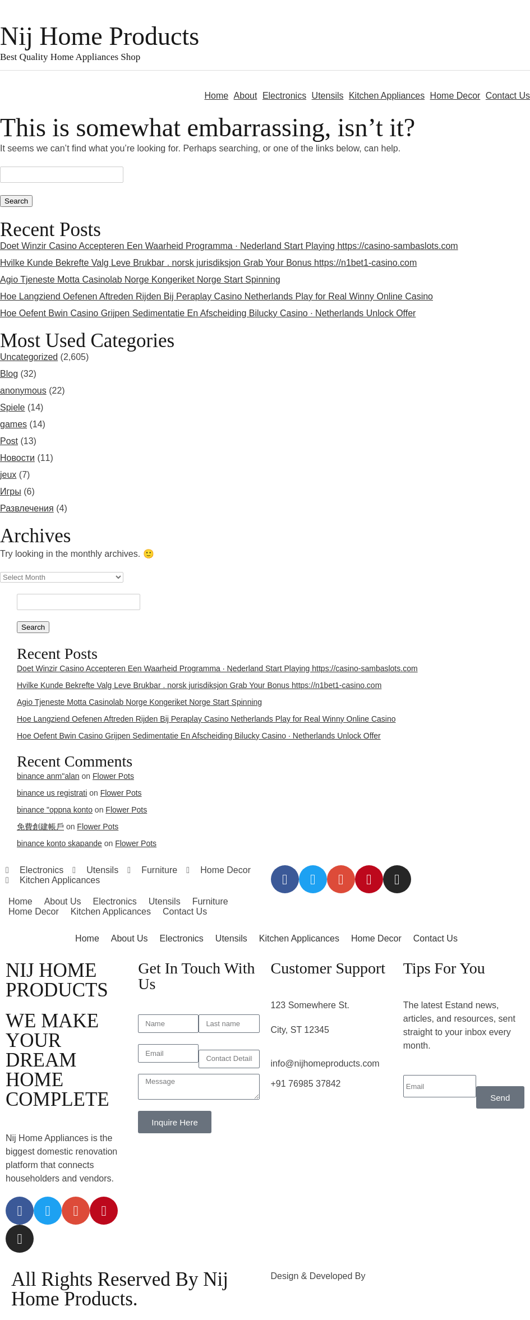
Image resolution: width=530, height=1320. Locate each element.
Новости (17, 458)
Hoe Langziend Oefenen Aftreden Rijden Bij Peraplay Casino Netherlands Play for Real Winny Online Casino (216, 296)
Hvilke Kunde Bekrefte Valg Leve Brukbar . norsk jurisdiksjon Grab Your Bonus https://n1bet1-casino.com (208, 262)
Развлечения (27, 508)
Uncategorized (29, 357)
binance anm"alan (48, 776)
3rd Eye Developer (405, 1276)
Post (9, 441)
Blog (9, 374)
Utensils (328, 95)
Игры (10, 491)
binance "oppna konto (55, 809)
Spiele (12, 407)
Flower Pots (113, 776)
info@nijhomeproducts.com (325, 1063)
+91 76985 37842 (306, 1083)
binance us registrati (52, 792)
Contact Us (508, 95)
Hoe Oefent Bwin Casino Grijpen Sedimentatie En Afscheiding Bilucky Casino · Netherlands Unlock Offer (208, 313)
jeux (8, 474)
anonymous (23, 390)
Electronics (284, 95)
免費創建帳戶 (40, 826)
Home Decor (455, 95)
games (13, 424)
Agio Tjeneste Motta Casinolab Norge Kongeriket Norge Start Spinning (140, 279)
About (245, 95)
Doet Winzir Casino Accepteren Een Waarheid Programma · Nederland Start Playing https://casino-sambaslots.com (229, 246)
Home (216, 95)
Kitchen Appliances (387, 95)
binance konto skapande (59, 843)
